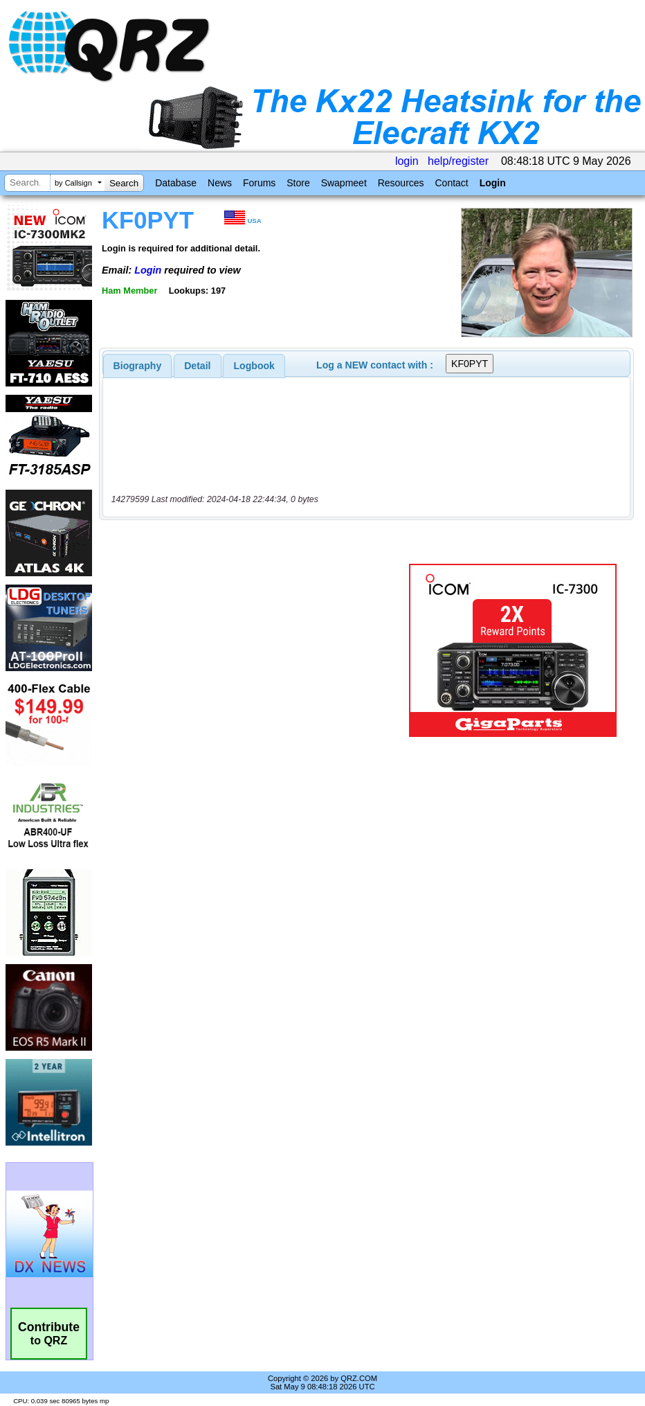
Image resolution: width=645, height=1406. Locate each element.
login (407, 161)
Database (176, 182)
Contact (451, 182)
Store (298, 182)
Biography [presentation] (137, 365)
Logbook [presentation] (254, 365)
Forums (259, 182)
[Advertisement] (256, 650)
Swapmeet (344, 182)
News (220, 182)
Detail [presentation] (197, 365)
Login (493, 182)
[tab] (137, 365)
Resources (401, 182)
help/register (458, 161)
